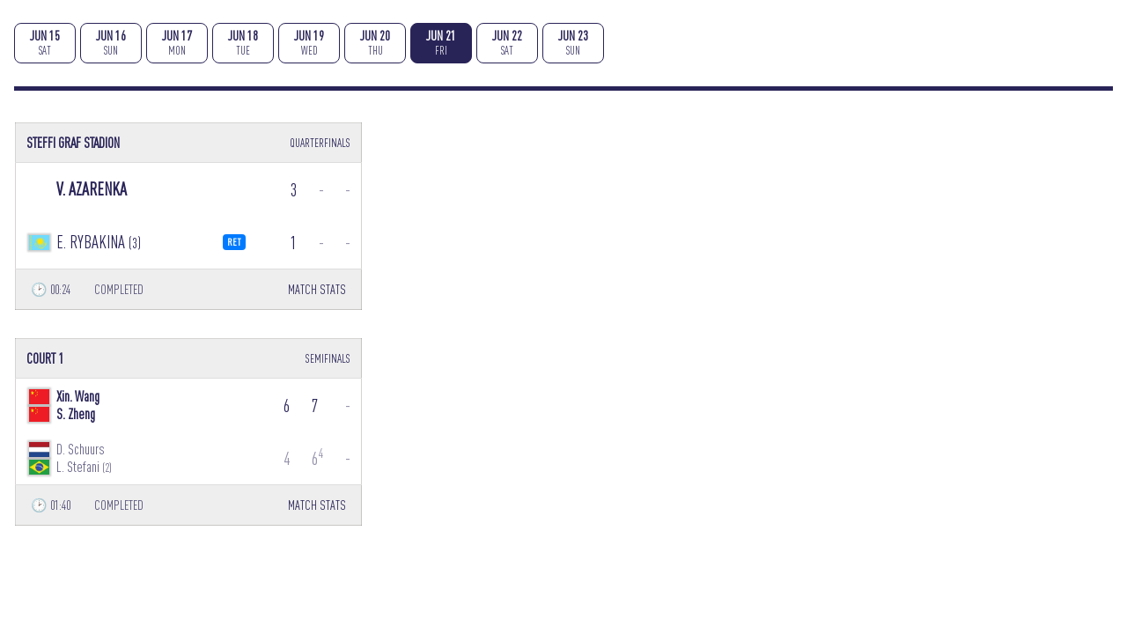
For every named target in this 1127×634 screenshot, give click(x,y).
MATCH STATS (317, 289)
